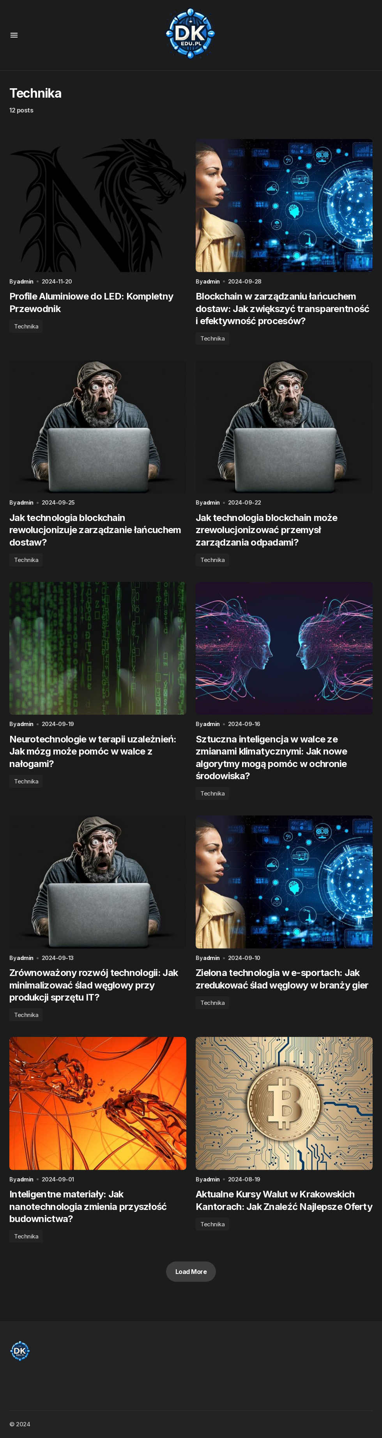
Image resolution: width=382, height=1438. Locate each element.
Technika (26, 326)
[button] (14, 35)
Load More (191, 1273)
